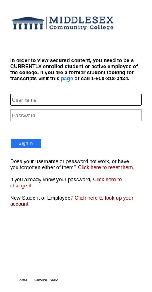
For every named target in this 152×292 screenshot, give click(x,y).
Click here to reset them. (106, 167)
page (67, 78)
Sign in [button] (26, 143)
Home (22, 280)
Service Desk (46, 280)
